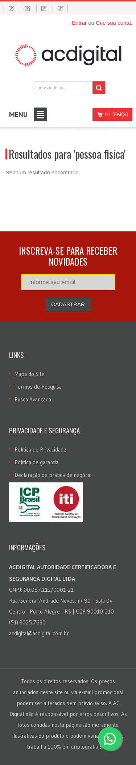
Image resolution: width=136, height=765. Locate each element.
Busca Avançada (33, 399)
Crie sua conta (113, 23)
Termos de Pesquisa (38, 386)
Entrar (79, 23)
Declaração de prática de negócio (53, 474)
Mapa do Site (29, 374)
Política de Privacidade (40, 449)
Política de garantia (36, 462)
